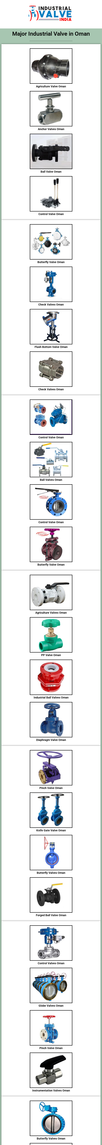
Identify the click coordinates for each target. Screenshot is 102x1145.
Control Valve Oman (51, 214)
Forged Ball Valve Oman (51, 915)
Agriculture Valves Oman (51, 612)
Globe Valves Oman (51, 1005)
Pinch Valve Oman (51, 788)
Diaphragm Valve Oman (51, 740)
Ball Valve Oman (51, 171)
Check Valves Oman (51, 304)
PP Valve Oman (51, 655)
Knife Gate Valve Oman (51, 830)
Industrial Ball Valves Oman (51, 697)
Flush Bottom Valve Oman (51, 347)
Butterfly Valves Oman (51, 872)
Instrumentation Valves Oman (51, 1090)
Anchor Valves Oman (51, 129)
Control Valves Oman (51, 963)
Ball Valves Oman (51, 479)
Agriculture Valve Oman (51, 86)
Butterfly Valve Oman (51, 262)
